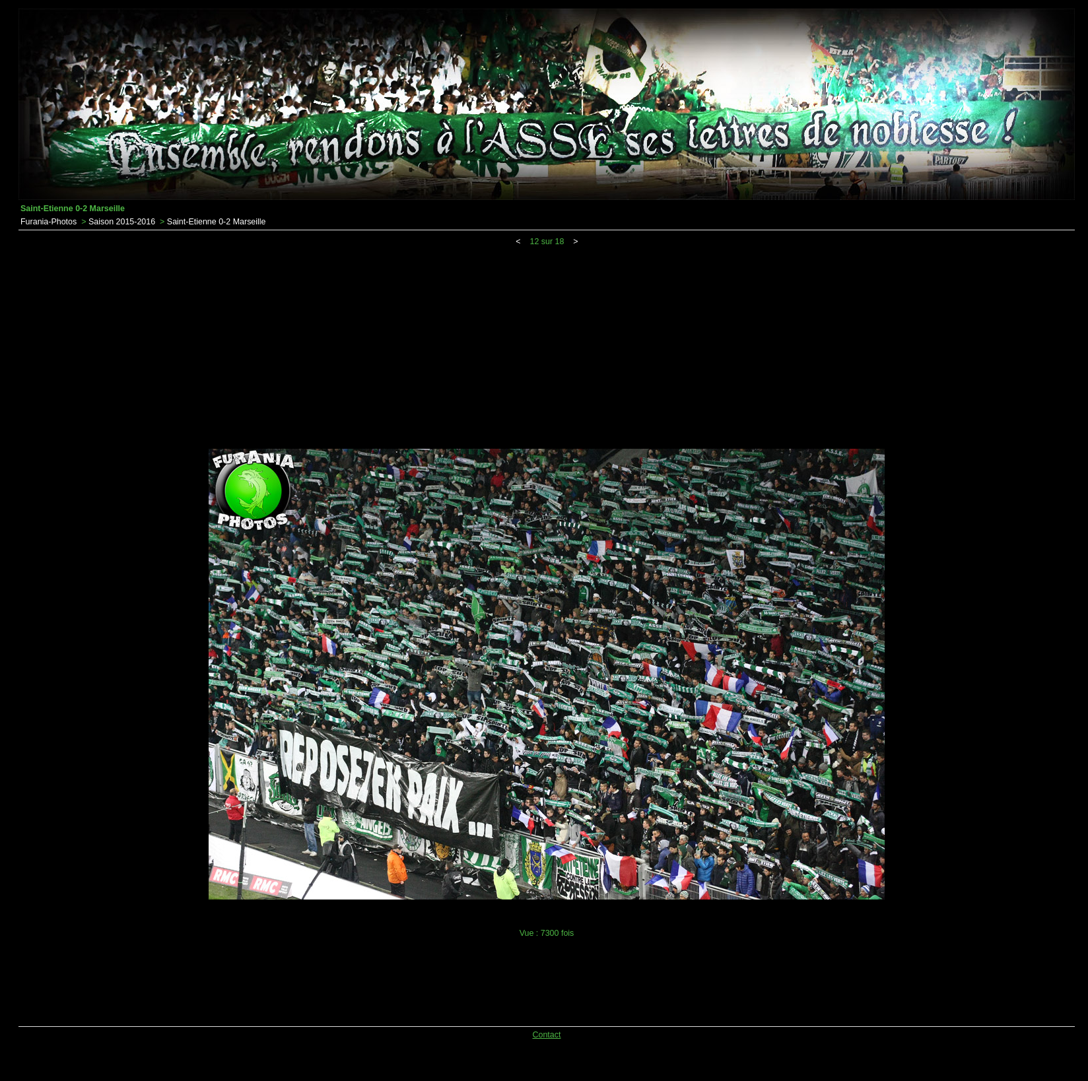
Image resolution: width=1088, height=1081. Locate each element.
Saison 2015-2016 (121, 221)
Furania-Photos (48, 221)
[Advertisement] (547, 345)
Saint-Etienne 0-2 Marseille (216, 221)
